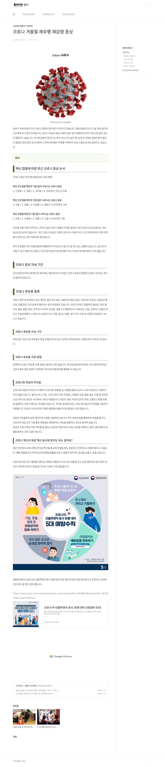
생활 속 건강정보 (31, 685)
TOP (150, 762)
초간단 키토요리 (129, 66)
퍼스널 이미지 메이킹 (130, 70)
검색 (144, 5)
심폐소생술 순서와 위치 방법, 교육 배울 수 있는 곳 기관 (36, 690)
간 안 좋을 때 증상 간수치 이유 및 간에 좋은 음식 (33, 693)
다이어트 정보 (29, 14)
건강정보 (19, 685)
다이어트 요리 (68, 14)
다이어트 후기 (48, 14)
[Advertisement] (60, 656)
